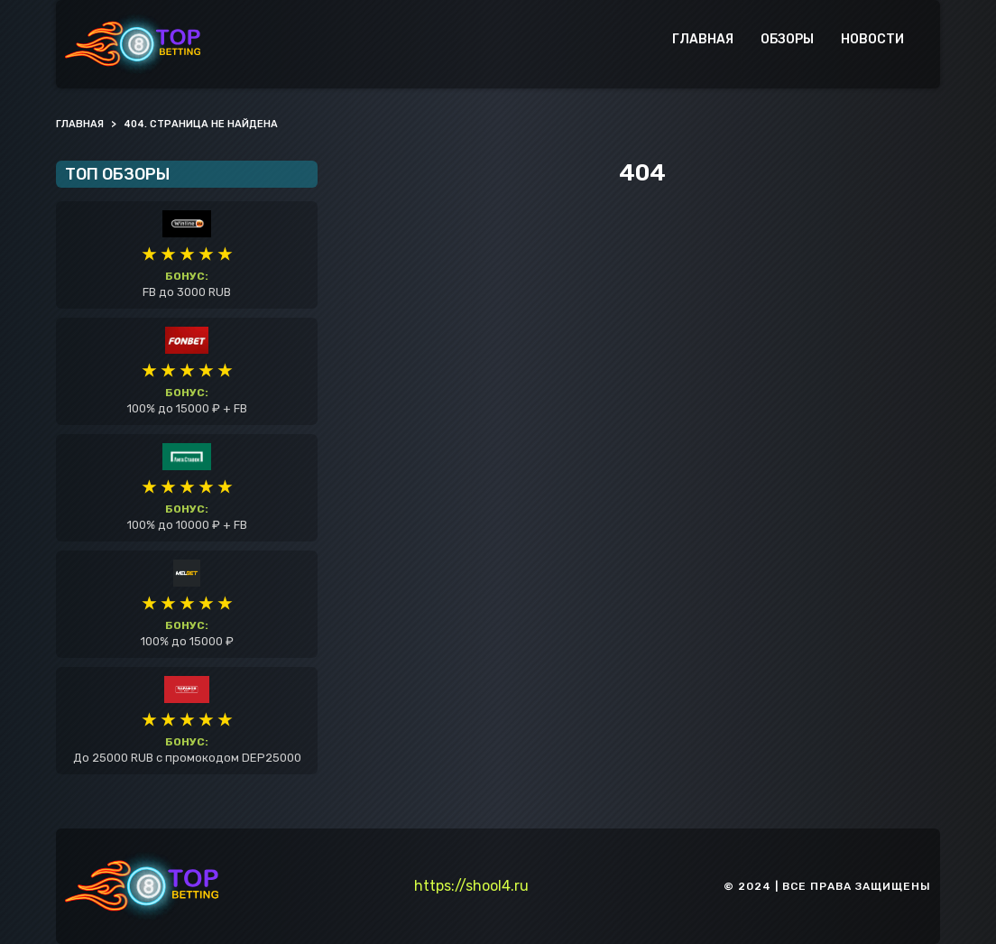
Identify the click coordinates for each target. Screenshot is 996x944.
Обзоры (787, 39)
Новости (872, 39)
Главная (702, 39)
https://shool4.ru (471, 885)
